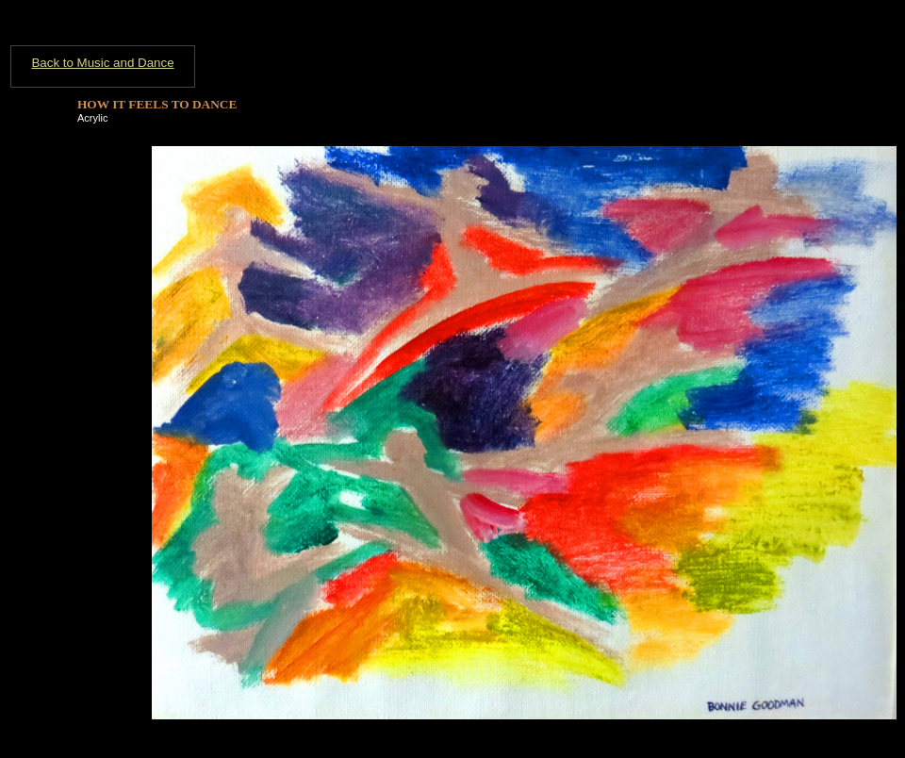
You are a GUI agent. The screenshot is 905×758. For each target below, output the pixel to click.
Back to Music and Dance (102, 63)
